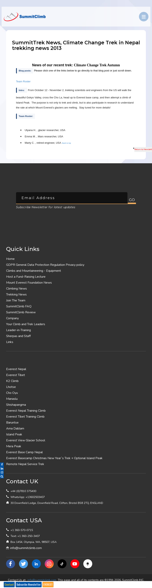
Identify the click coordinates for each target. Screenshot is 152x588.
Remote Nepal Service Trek (25, 464)
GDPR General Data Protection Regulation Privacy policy (45, 265)
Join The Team (15, 300)
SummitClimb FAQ (18, 306)
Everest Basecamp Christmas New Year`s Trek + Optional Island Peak (54, 458)
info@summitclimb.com (26, 548)
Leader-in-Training (18, 330)
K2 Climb (12, 381)
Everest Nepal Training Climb (26, 411)
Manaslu (12, 399)
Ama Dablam (15, 428)
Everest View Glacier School (25, 440)
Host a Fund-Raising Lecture (26, 277)
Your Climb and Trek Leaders (25, 324)
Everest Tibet (15, 375)
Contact (9, 584)
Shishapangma (16, 405)
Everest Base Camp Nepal (24, 452)
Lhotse (11, 387)
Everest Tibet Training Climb (25, 417)
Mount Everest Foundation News (29, 283)
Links (9, 342)
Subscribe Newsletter (28, 584)
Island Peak (14, 434)
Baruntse (12, 423)
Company (12, 318)
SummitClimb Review (21, 312)
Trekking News (16, 294)
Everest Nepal (16, 369)
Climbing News (16, 289)
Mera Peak (13, 446)
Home (10, 259)
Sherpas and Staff (18, 336)
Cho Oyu (12, 393)
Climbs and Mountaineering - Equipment (33, 271)
